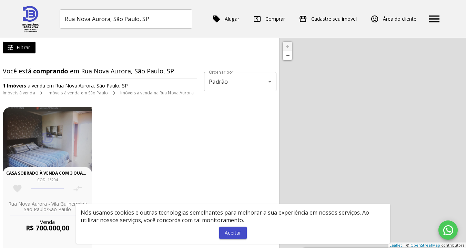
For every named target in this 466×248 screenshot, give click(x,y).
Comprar (269, 19)
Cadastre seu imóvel (328, 19)
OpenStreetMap (425, 245)
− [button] (288, 55)
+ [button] (288, 46)
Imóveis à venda (19, 93)
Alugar (225, 19)
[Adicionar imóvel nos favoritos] (17, 189)
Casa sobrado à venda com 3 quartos (50, 173)
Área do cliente (393, 19)
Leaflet (395, 245)
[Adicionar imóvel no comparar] (78, 189)
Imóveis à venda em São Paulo (78, 93)
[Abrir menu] (434, 19)
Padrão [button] (218, 81)
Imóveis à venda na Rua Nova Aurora (157, 93)
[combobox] (126, 19)
